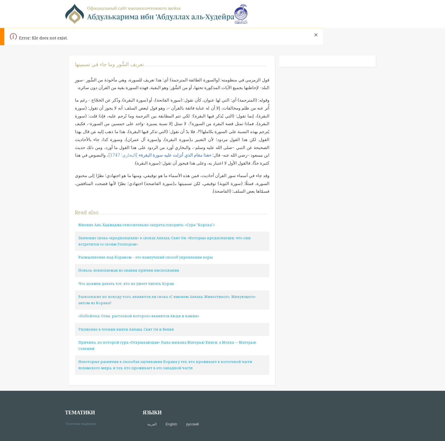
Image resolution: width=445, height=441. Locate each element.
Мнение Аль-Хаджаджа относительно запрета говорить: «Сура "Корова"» (146, 224)
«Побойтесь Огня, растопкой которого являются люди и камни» (138, 316)
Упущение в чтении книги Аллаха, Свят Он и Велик (126, 329)
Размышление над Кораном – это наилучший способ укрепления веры (145, 257)
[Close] (315, 35)
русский (192, 424)
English (171, 424)
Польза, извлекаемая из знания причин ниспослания (128, 270)
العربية (152, 424)
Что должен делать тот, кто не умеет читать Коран (126, 283)
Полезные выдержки (83, 423)
